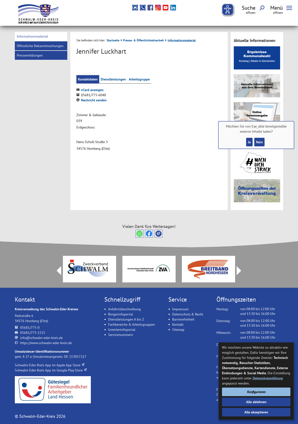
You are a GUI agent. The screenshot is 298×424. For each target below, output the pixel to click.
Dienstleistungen (113, 79)
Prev (56, 270)
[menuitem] (41, 36)
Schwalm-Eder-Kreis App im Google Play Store (51, 370)
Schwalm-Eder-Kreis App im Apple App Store (49, 365)
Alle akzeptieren (256, 412)
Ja (249, 142)
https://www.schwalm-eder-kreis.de (46, 343)
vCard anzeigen (92, 90)
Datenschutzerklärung (268, 378)
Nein (259, 142)
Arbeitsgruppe (139, 79)
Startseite (113, 40)
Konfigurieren (256, 392)
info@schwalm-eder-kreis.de (41, 338)
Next (241, 270)
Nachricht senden (94, 100)
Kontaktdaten (88, 79)
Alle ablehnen (256, 402)
